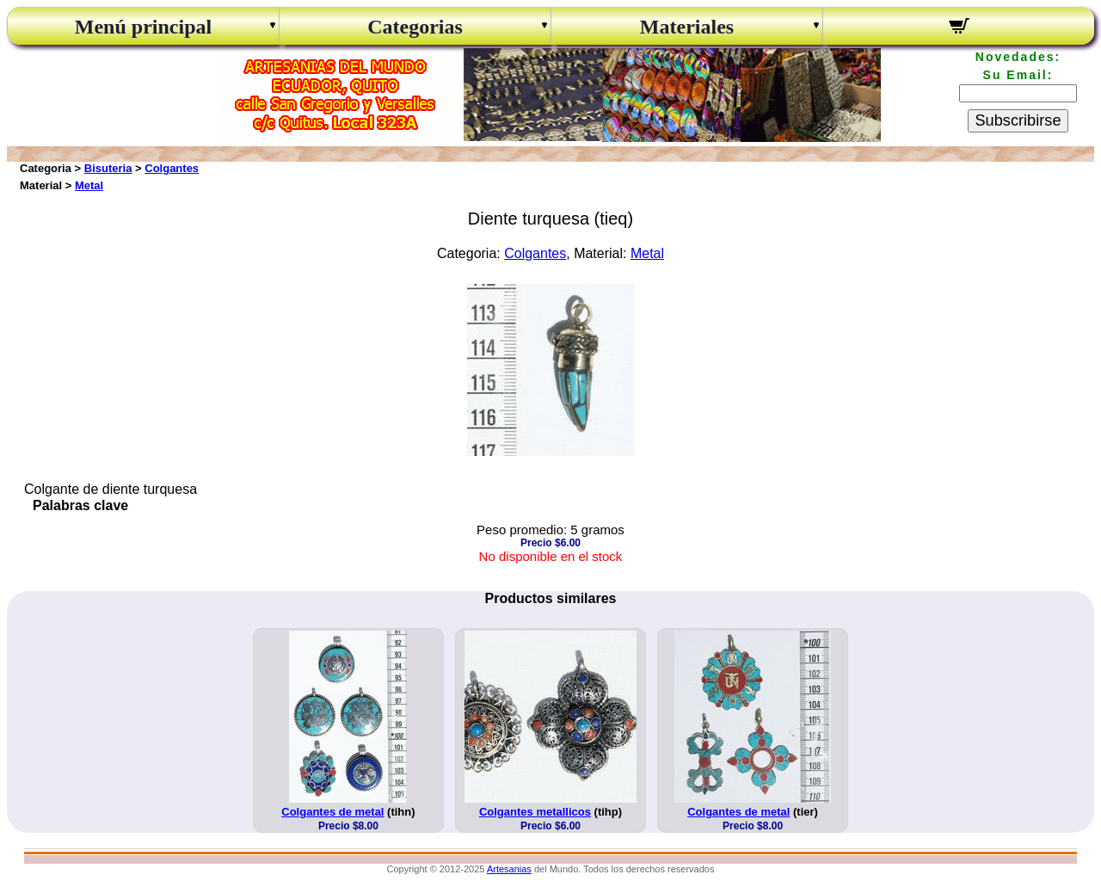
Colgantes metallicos (535, 811)
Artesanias (509, 869)
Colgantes (172, 168)
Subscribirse (1018, 120)
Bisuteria (108, 168)
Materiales (687, 26)
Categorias (415, 26)
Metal (89, 185)
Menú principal (143, 26)
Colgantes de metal (332, 811)
